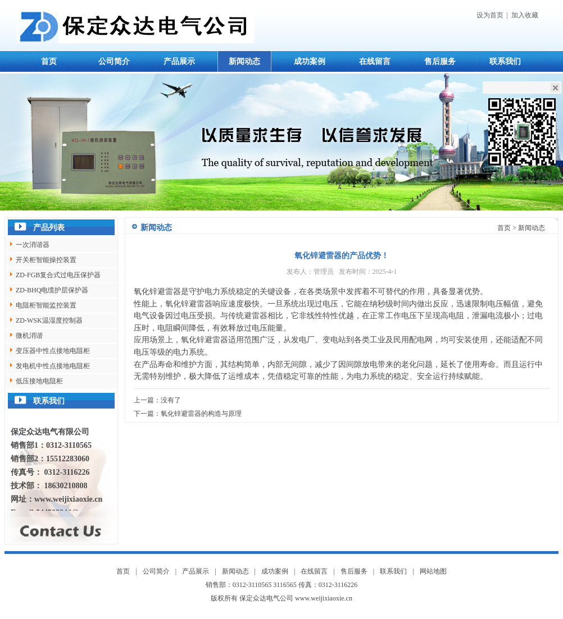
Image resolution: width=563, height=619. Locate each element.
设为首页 (489, 15)
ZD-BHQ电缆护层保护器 (52, 290)
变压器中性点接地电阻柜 (53, 351)
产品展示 (179, 61)
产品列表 (49, 227)
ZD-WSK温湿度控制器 (49, 320)
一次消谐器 (32, 245)
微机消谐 (29, 336)
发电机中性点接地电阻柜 (53, 366)
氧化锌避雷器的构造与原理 (201, 414)
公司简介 (114, 61)
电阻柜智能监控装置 (46, 305)
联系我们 (505, 61)
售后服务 (440, 61)
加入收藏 (524, 15)
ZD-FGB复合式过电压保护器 (58, 275)
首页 (49, 61)
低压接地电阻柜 (39, 381)
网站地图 (433, 571)
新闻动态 (244, 61)
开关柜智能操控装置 (46, 260)
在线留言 (375, 61)
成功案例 (309, 61)
